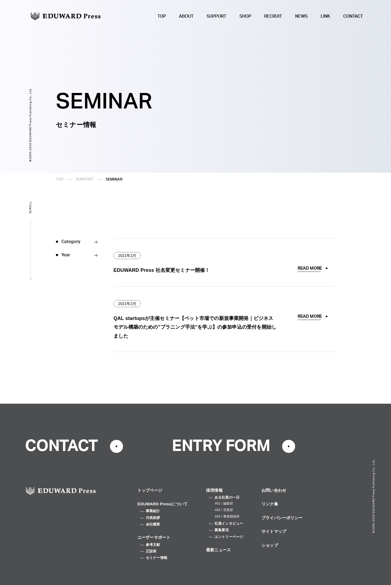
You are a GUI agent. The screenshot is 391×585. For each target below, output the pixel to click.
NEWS (301, 16)
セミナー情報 (154, 558)
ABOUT (186, 16)
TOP (161, 16)
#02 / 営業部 (224, 510)
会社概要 (150, 524)
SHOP (245, 16)
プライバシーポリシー (282, 517)
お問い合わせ (273, 490)
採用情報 (214, 490)
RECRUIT (273, 16)
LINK (325, 16)
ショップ (269, 545)
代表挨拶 (150, 518)
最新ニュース (218, 549)
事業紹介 (150, 511)
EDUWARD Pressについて (162, 504)
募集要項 (219, 530)
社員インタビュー (226, 523)
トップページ (149, 490)
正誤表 (148, 551)
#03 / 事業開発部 (227, 516)
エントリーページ (226, 537)
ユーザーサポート (153, 537)
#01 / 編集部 (224, 503)
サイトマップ (273, 531)
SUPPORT (216, 16)
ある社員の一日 (224, 497)
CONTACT (353, 16)
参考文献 (150, 545)
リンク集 (269, 504)
